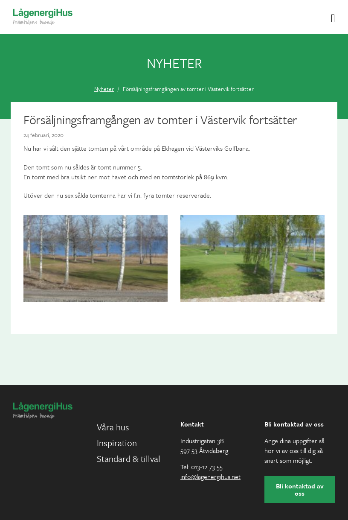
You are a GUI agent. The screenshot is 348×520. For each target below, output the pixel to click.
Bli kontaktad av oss (300, 489)
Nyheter (104, 89)
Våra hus (113, 427)
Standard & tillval (128, 458)
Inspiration (117, 442)
